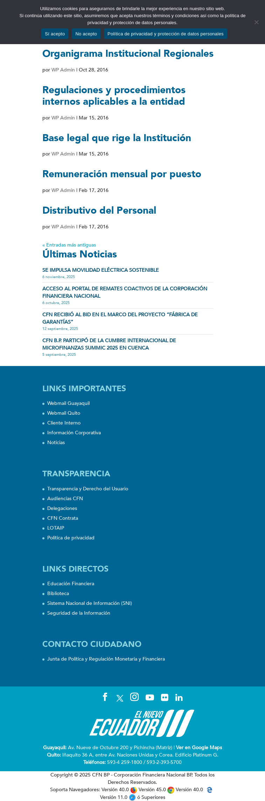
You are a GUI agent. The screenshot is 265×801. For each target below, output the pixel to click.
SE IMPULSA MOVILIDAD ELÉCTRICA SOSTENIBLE (100, 270)
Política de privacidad (71, 537)
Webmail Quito (63, 413)
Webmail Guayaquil (68, 403)
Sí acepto (55, 33)
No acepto (86, 33)
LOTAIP (55, 528)
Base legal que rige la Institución (116, 138)
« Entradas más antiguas (69, 245)
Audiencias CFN (65, 498)
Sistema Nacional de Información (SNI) (89, 603)
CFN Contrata (62, 518)
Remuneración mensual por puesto (121, 174)
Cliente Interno (64, 423)
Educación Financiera (70, 583)
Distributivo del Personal (99, 210)
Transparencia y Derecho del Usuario (87, 488)
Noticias (56, 442)
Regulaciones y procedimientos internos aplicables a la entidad (114, 96)
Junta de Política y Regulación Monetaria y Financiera (106, 659)
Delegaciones (62, 508)
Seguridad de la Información (78, 613)
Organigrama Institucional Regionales (128, 53)
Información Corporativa (74, 432)
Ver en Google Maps (199, 747)
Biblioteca (58, 593)
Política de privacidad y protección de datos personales (165, 33)
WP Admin (63, 70)
